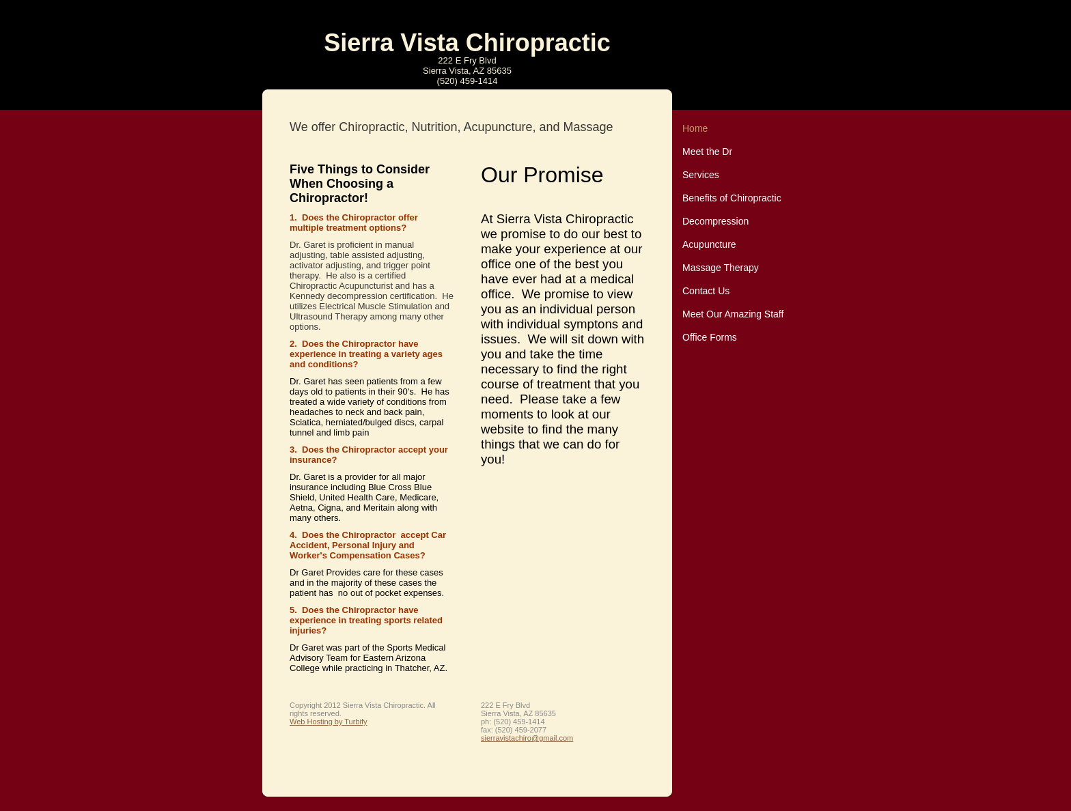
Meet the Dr (707, 151)
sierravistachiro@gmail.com (527, 738)
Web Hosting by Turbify (328, 721)
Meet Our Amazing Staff (732, 314)
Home (695, 128)
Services (700, 174)
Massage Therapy (720, 267)
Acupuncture (709, 244)
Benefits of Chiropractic (731, 198)
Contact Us (705, 290)
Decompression (715, 221)
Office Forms (709, 337)
